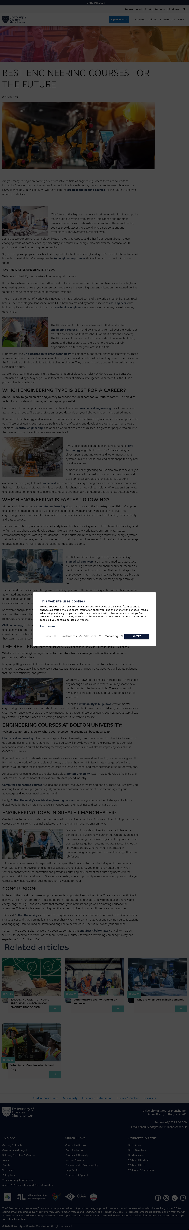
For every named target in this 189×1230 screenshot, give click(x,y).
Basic (48, 636)
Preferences (69, 636)
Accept (137, 636)
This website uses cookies (62, 601)
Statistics (90, 636)
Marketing (111, 636)
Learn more (47, 626)
